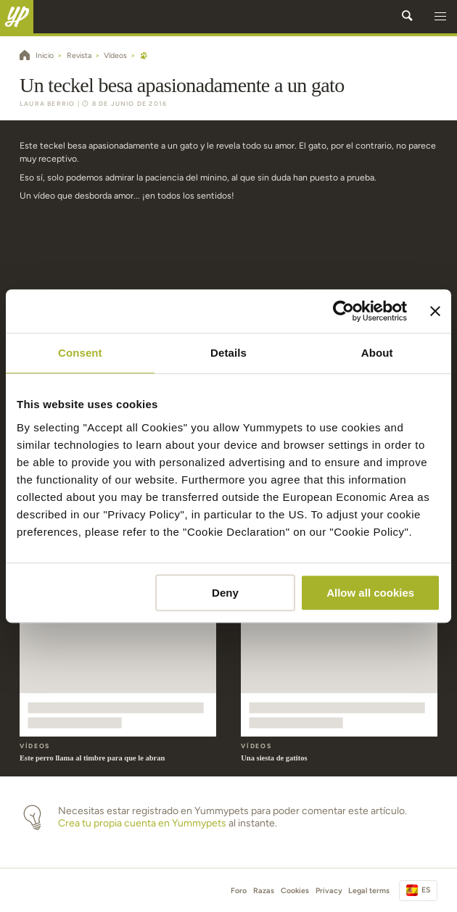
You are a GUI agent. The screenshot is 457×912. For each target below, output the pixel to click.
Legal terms (369, 890)
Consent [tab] (80, 353)
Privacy (329, 890)
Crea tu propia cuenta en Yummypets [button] (142, 823)
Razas (263, 890)
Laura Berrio (47, 103)
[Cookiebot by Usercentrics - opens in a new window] (343, 311)
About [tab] (377, 353)
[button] (440, 16)
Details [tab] (228, 353)
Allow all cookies (370, 592)
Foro (239, 890)
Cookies (295, 890)
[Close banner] (435, 311)
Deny (225, 592)
